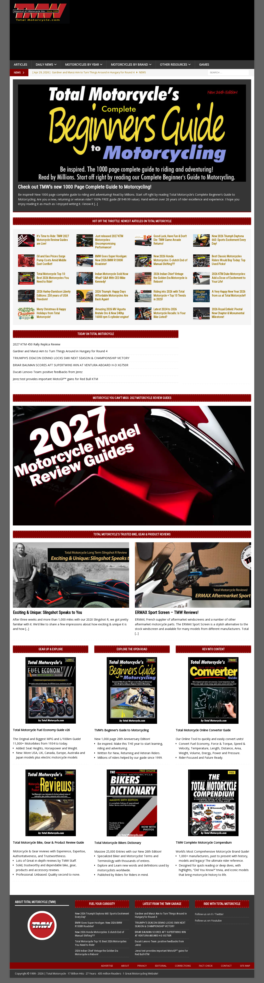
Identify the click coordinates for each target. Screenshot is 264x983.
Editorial (161, 965)
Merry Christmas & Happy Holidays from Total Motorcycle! (51, 313)
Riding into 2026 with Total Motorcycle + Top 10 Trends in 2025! (170, 295)
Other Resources (173, 64)
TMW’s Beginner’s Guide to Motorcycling (121, 730)
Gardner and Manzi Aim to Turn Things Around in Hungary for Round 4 (60, 351)
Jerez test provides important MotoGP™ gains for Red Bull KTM (55, 379)
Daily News (44, 64)
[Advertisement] (163, 31)
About (125, 965)
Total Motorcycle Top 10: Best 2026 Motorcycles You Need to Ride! (53, 277)
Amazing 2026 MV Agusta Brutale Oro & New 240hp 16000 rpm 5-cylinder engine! (112, 313)
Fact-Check (206, 965)
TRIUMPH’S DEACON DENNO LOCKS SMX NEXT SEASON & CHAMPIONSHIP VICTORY (71, 358)
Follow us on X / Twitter (209, 914)
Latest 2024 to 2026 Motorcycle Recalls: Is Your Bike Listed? (169, 313)
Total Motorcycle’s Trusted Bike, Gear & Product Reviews (132, 534)
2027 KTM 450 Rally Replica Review (36, 344)
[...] (96, 204)
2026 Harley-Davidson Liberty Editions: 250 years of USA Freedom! (53, 295)
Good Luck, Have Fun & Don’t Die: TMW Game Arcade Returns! (170, 239)
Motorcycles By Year (82, 64)
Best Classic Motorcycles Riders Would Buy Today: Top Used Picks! (228, 260)
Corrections (183, 965)
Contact (226, 965)
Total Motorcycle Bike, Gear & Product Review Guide (48, 842)
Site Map (245, 965)
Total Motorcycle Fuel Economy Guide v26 (41, 730)
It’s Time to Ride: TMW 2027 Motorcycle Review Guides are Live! (53, 239)
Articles (20, 64)
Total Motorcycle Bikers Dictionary (117, 843)
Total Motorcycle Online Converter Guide (203, 730)
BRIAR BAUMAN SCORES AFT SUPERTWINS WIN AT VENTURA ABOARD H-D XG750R (70, 365)
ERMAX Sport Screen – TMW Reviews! (166, 612)
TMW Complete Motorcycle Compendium (204, 842)
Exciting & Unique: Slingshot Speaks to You (47, 612)
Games (204, 64)
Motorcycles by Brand (129, 64)
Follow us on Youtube (208, 920)
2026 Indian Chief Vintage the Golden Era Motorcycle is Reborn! (170, 277)
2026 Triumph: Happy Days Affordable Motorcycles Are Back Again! (111, 295)
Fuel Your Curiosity (102, 904)
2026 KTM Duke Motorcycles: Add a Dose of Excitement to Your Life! (229, 277)
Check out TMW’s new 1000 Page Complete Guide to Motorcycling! (84, 187)
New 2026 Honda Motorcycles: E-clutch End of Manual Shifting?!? (170, 260)
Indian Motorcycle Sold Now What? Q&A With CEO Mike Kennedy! (111, 277)
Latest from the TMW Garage (162, 904)
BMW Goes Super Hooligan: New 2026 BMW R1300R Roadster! (111, 260)
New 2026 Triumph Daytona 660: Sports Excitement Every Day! (229, 239)
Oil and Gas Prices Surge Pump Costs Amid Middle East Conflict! (51, 260)
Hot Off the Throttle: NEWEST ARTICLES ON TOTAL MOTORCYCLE (132, 221)
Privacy (142, 965)
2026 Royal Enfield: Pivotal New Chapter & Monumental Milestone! (228, 313)
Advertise (107, 965)
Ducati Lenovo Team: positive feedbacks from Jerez (47, 372)
